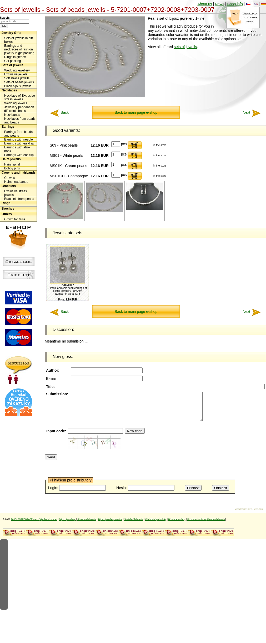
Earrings (8, 126)
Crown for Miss (14, 219)
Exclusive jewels (15, 74)
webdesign (240, 514)
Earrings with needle (18, 139)
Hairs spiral (12, 164)
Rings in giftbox (15, 57)
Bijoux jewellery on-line (110, 524)
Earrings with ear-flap (19, 143)
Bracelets (9, 186)
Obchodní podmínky (156, 524)
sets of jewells (185, 47)
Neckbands (12, 115)
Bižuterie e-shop (176, 524)
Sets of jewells (12, 65)
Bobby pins (12, 168)
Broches (8, 208)
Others (7, 214)
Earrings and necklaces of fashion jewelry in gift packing (19, 49)
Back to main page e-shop (136, 112)
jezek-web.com (255, 514)
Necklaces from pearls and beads (20, 120)
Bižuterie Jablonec (197, 524)
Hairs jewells (11, 159)
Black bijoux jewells (17, 86)
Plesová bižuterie (216, 524)
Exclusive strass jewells (15, 193)
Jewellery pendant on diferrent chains (19, 109)
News (219, 4)
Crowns (9, 178)
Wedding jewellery (17, 70)
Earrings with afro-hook (17, 149)
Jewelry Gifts (11, 33)
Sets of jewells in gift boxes (18, 40)
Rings (6, 203)
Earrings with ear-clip (19, 155)
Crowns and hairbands (19, 172)
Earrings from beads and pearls (18, 133)
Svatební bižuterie (133, 524)
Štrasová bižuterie (86, 524)
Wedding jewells (15, 103)
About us (204, 4)
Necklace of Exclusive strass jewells (19, 97)
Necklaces (9, 90)
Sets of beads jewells (19, 82)
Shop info (235, 4)
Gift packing (12, 61)
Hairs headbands (16, 182)
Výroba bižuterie (48, 524)
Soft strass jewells (16, 78)
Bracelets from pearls (19, 199)
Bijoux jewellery (67, 524)
